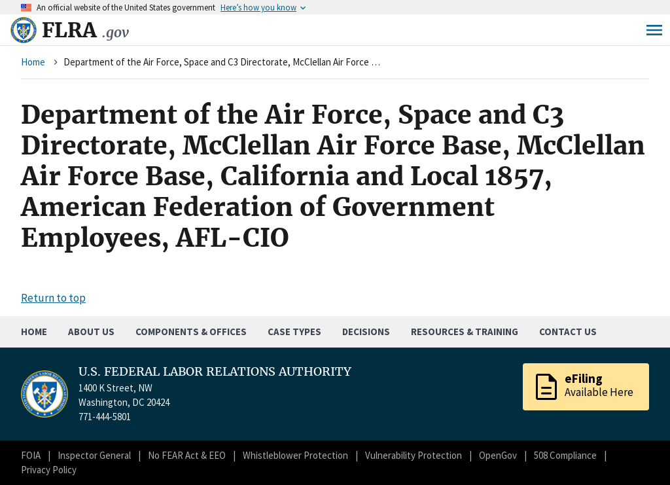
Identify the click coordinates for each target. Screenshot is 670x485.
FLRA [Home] (85, 30)
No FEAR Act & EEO (187, 455)
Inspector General (94, 455)
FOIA (31, 455)
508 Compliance (565, 455)
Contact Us (568, 331)
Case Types (294, 331)
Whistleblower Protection (295, 455)
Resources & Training (464, 331)
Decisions (366, 331)
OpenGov (498, 455)
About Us (91, 331)
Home (33, 62)
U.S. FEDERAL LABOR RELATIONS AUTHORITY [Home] (215, 372)
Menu (654, 30)
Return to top (53, 298)
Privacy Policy (49, 469)
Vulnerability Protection (413, 455)
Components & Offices (191, 331)
